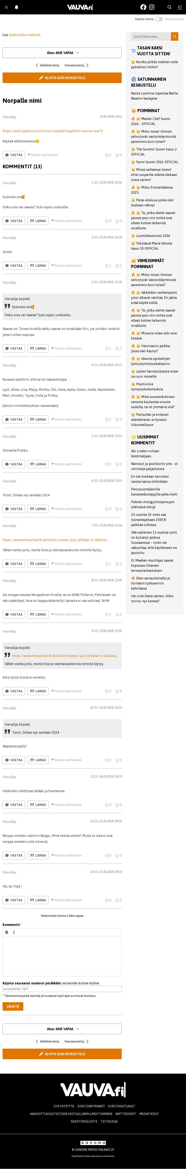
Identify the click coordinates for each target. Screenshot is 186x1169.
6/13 (94, 480)
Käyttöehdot (125, 1114)
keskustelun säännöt (24, 35)
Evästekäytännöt (91, 1106)
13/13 (93, 872)
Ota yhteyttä (64, 1106)
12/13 (93, 821)
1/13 (94, 182)
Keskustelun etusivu (54, 915)
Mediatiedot (149, 1114)
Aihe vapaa (76, 915)
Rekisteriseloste (84, 1121)
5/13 (94, 436)
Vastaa (13, 155)
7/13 (94, 525)
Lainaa (38, 221)
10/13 (93, 707)
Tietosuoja (109, 1121)
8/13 (94, 580)
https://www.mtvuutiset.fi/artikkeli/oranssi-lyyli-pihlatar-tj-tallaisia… (55, 540)
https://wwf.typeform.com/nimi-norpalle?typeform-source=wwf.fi (53, 131)
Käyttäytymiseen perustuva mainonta (93, 1156)
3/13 (94, 282)
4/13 (94, 365)
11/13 (93, 776)
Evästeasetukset (121, 1106)
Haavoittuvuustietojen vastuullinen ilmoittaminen (71, 1114)
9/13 (94, 631)
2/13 (94, 237)
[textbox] (62, 956)
